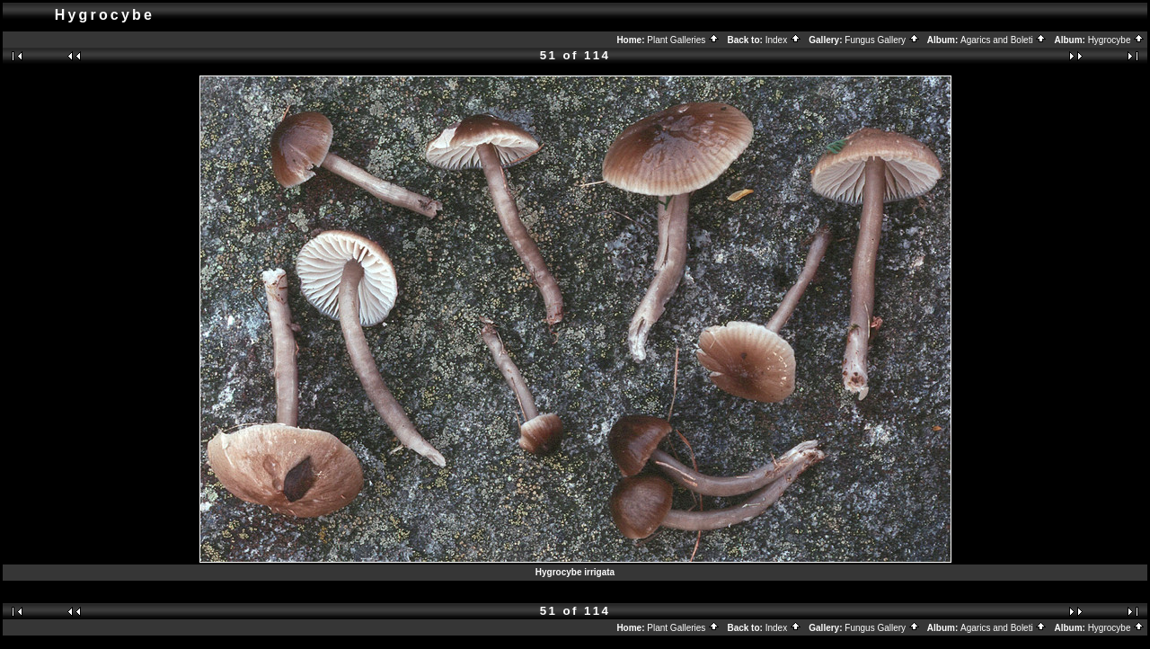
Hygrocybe (1117, 40)
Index (783, 40)
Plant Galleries (683, 40)
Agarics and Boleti (1003, 40)
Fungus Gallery (882, 40)
